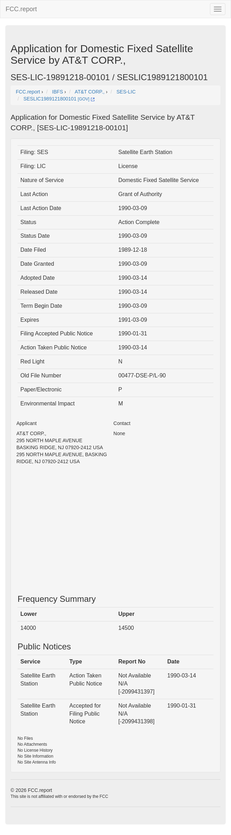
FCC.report (21, 9)
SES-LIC (126, 92)
